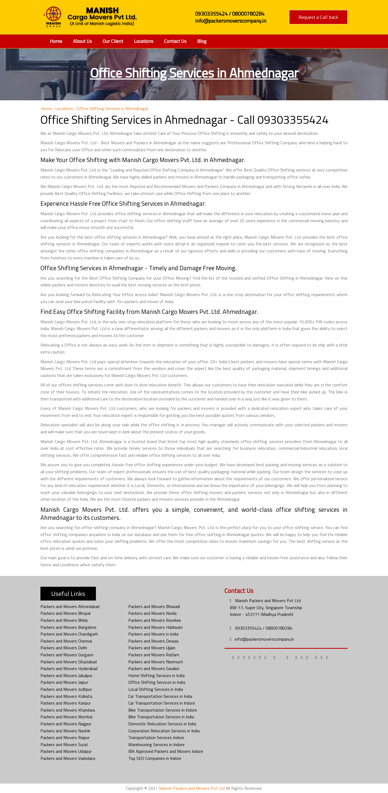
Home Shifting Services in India (156, 675)
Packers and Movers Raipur (64, 737)
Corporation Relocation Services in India (164, 730)
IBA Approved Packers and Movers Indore (165, 751)
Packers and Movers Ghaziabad (68, 661)
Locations (143, 41)
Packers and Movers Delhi (63, 647)
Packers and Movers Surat (64, 744)
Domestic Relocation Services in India (162, 723)
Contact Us (175, 41)
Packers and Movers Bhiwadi (154, 606)
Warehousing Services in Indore (156, 744)
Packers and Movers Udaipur (66, 751)
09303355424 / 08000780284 (263, 628)
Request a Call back (318, 17)
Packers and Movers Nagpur (65, 723)
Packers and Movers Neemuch (155, 661)
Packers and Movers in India (153, 634)
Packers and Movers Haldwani (155, 627)
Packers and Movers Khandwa (67, 710)
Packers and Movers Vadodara (67, 758)
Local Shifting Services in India (155, 689)
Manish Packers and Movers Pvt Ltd (268, 600)
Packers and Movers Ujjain (151, 647)
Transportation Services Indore (156, 737)
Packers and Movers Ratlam (153, 654)
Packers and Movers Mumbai (66, 716)
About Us (82, 41)
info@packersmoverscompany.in (264, 639)
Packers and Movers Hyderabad (69, 668)
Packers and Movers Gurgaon (66, 654)
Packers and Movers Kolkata (66, 696)
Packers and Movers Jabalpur (66, 675)
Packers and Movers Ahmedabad (69, 606)
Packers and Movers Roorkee (154, 620)
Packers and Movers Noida (152, 613)
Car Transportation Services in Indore (161, 703)
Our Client (113, 41)
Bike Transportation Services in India (161, 716)
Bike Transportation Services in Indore (162, 710)
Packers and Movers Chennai (66, 641)
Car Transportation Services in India (160, 696)
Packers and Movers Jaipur (64, 682)
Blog (201, 41)
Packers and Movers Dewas (153, 641)
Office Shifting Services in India (156, 682)
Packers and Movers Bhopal (65, 613)
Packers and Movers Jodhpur (66, 689)
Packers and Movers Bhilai (64, 620)
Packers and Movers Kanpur (65, 703)
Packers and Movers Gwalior (153, 668)
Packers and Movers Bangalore (68, 627)
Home (56, 41)
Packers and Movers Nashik (65, 730)
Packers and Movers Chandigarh (69, 634)
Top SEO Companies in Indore (154, 758)
